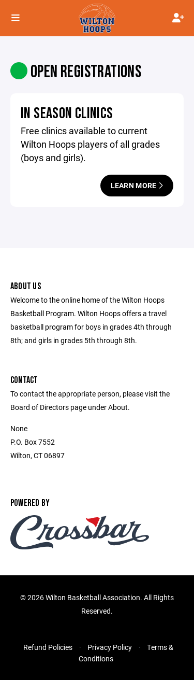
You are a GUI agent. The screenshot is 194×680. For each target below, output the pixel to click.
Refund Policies (47, 647)
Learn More (137, 185)
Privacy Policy (109, 647)
